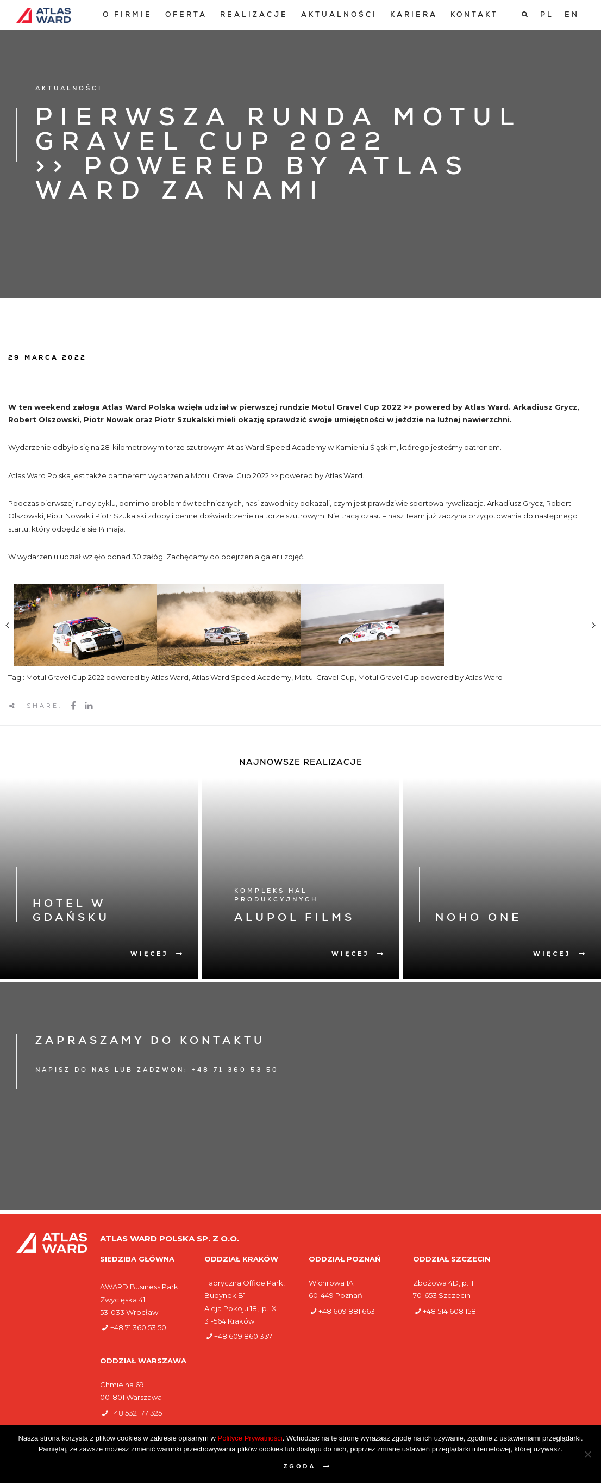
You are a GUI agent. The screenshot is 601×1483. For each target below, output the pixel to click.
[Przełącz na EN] (572, 15)
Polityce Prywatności (250, 1438)
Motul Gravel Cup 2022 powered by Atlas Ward (107, 677)
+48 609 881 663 (346, 1311)
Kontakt (474, 15)
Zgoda (300, 1466)
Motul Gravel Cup (325, 677)
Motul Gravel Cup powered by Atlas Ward (430, 677)
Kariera (413, 15)
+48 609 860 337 (243, 1336)
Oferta (186, 15)
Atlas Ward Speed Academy (241, 677)
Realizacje (254, 15)
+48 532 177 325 (136, 1412)
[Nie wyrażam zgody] (587, 1454)
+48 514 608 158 (449, 1311)
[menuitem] (127, 15)
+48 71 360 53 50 (138, 1327)
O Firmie (127, 15)
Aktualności (339, 15)
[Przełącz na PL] (547, 15)
